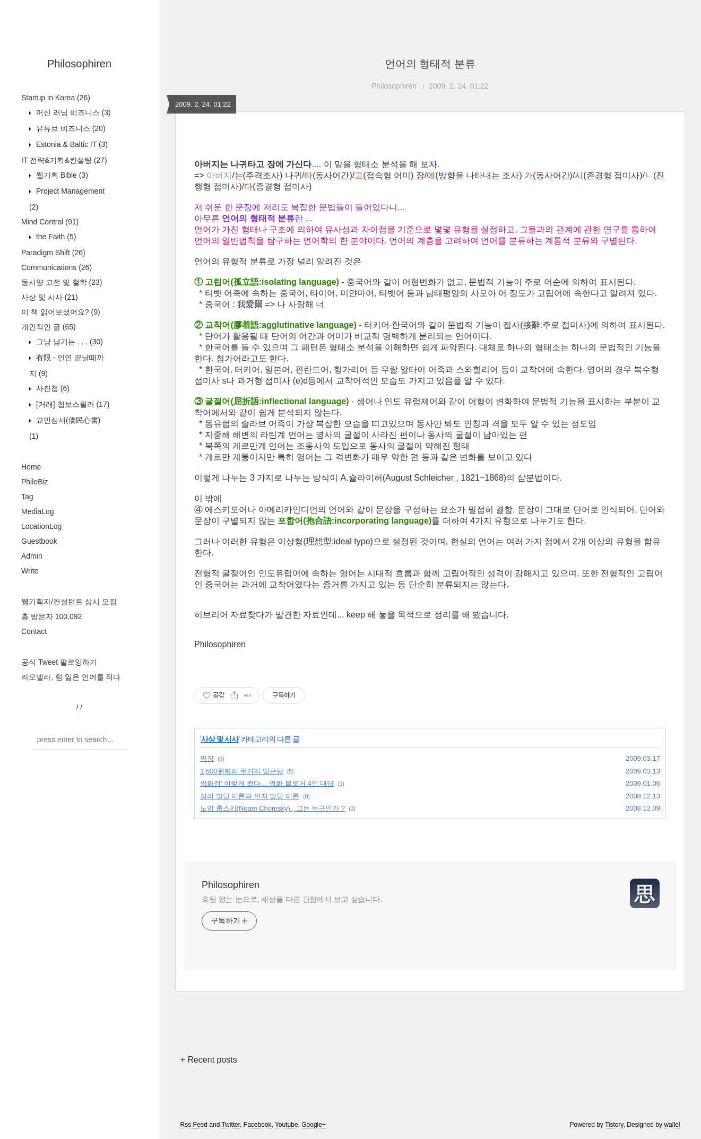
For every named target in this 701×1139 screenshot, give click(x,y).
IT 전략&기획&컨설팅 (64, 160)
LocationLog (41, 526)
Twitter (230, 1124)
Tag (27, 496)
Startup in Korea (55, 97)
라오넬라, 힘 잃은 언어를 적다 (70, 677)
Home (31, 467)
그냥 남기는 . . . (68, 341)
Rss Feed (193, 1124)
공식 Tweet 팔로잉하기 (59, 662)
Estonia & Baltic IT (71, 144)
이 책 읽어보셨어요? (60, 312)
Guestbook (39, 541)
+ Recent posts (208, 1059)
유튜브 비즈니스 (70, 128)
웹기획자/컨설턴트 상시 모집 (69, 601)
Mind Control (50, 222)
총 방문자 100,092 (51, 616)
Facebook (258, 1124)
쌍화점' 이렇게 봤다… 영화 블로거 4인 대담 (267, 783)
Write (29, 571)
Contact (34, 631)
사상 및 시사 (49, 297)
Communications (56, 267)
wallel (672, 1124)
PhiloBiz (34, 481)
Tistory (614, 1124)
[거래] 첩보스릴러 (71, 404)
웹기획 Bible (61, 175)
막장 (207, 758)
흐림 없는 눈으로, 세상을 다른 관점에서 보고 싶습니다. (292, 899)
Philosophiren (79, 63)
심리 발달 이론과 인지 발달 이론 (249, 796)
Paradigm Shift (53, 252)
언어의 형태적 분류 (430, 63)
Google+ (313, 1124)
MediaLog (37, 511)
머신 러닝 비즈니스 (72, 112)
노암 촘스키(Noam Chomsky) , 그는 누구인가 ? (272, 808)
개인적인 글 (48, 327)
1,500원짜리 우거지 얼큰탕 (241, 771)
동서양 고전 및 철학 (61, 282)
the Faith (55, 236)
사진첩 (52, 388)
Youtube (286, 1124)
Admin (31, 556)
